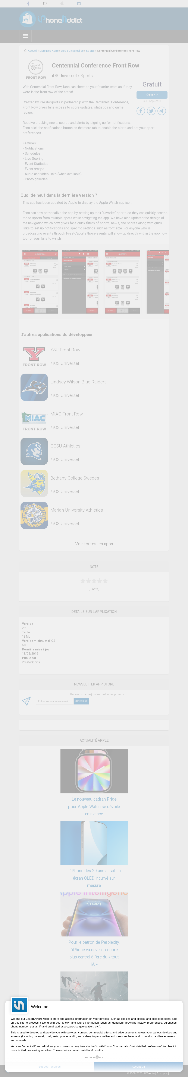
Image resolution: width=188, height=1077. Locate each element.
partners (37, 1018)
